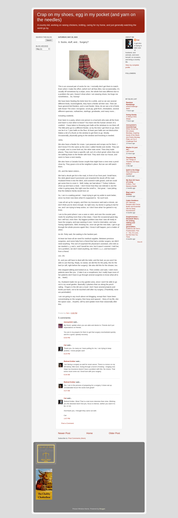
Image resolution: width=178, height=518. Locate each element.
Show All (139, 242)
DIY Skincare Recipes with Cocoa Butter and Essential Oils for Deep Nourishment (133, 206)
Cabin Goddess (132, 200)
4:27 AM (67, 391)
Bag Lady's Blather (130, 193)
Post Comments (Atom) (77, 438)
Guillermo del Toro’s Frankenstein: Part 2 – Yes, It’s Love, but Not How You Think (133, 233)
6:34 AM (67, 375)
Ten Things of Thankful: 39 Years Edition (132, 162)
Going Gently (131, 115)
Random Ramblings (130, 103)
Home (89, 433)
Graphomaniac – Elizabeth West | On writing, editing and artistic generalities (132, 222)
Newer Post (64, 433)
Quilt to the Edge (132, 170)
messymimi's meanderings (131, 126)
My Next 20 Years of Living (133, 181)
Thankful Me (131, 158)
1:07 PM (67, 418)
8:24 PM (67, 354)
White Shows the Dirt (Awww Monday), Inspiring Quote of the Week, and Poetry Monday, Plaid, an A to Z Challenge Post (133, 135)
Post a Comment (67, 423)
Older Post (114, 433)
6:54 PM (67, 338)
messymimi (68, 322)
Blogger (102, 509)
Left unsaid (130, 151)
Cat (65, 345)
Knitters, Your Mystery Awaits (131, 185)
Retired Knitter (69, 361)
